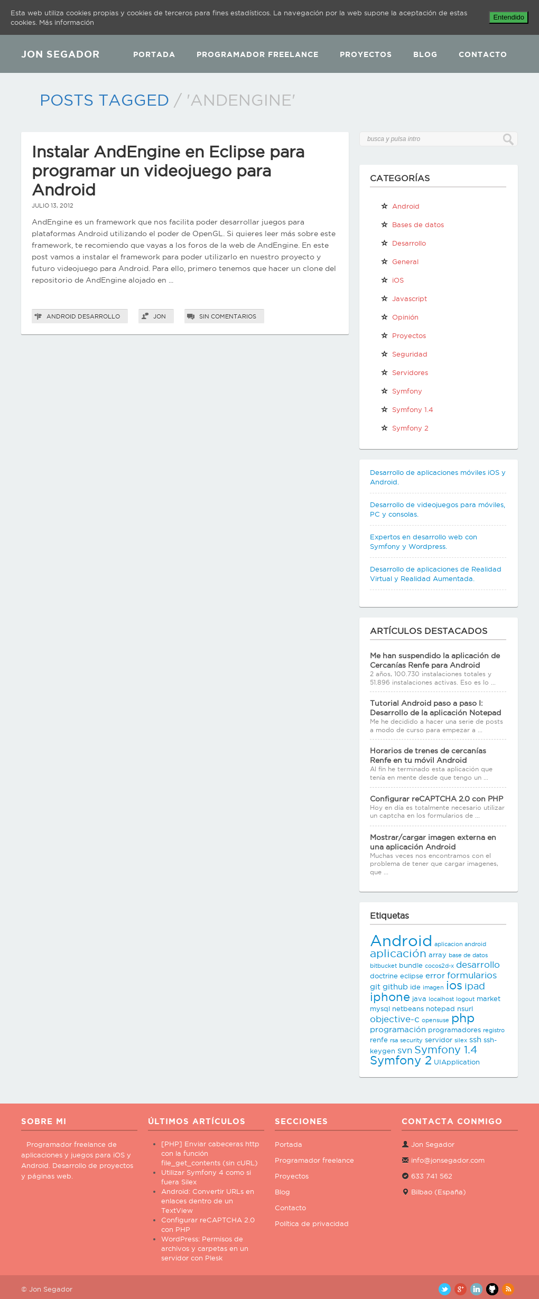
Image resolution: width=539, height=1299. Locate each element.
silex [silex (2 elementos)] (460, 1040)
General (399, 261)
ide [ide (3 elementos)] (415, 986)
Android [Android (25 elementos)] (401, 940)
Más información (66, 22)
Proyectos (366, 54)
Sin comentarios (227, 316)
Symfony (401, 391)
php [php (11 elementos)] (463, 1017)
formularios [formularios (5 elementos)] (472, 975)
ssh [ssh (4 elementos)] (475, 1039)
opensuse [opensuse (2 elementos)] (435, 1020)
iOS (392, 280)
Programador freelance (314, 1160)
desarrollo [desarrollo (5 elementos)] (478, 964)
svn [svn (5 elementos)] (404, 1050)
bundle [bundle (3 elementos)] (411, 965)
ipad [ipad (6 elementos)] (474, 986)
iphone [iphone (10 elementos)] (390, 996)
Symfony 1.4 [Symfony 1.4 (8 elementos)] (445, 1049)
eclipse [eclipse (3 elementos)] (411, 975)
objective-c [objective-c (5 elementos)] (395, 1019)
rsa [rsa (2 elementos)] (394, 1040)
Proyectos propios (403, 337)
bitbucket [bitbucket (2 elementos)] (383, 965)
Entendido (508, 17)
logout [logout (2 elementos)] (465, 999)
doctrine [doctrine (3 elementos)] (384, 975)
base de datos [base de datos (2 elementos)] (468, 955)
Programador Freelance (258, 54)
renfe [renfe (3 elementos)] (379, 1039)
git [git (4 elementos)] (375, 986)
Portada (154, 54)
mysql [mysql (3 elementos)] (380, 1008)
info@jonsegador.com (448, 1160)
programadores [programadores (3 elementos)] (454, 1029)
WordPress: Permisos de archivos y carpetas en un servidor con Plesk (204, 1248)
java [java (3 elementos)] (419, 998)
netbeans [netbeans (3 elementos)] (408, 1008)
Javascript (403, 298)
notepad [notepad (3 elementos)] (440, 1008)
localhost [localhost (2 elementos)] (441, 999)
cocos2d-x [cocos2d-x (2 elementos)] (439, 965)
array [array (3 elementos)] (438, 954)
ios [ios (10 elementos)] (454, 985)
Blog (425, 54)
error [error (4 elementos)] (435, 975)
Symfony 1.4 (406, 409)
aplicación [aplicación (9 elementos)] (398, 953)
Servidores (404, 372)
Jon (159, 316)
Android (61, 316)
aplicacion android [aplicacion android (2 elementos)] (460, 944)
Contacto (483, 54)
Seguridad (404, 354)
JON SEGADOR (60, 54)
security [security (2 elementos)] (411, 1040)
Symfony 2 (404, 428)
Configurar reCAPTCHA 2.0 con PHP (436, 799)
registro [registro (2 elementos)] (494, 1030)
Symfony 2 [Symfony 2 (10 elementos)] (401, 1060)
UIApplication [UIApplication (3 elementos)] (457, 1062)
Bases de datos (412, 224)
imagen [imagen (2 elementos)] (433, 987)
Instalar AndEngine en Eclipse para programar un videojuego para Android (168, 171)
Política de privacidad (312, 1223)
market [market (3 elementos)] (488, 998)
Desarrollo (99, 316)
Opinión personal (399, 319)
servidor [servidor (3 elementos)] (438, 1039)
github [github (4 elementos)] (395, 986)
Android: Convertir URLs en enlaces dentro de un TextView (207, 1201)
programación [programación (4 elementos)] (398, 1029)
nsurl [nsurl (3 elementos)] (465, 1008)
